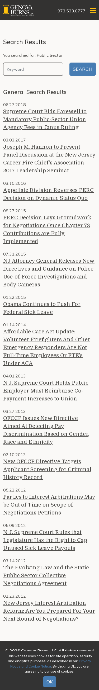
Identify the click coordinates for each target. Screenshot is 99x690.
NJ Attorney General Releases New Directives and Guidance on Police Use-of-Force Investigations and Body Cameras (49, 273)
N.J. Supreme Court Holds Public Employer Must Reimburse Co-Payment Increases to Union (45, 391)
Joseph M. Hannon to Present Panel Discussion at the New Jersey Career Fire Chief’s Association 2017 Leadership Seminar (49, 159)
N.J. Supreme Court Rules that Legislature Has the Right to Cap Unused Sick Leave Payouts (45, 540)
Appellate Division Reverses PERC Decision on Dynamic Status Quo (48, 194)
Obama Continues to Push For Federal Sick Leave (42, 308)
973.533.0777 (72, 10)
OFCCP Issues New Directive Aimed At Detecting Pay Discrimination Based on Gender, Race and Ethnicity (46, 430)
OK (49, 682)
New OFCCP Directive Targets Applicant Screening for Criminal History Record (47, 469)
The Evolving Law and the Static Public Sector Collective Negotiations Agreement (46, 576)
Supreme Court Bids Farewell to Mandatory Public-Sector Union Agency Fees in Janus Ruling (45, 119)
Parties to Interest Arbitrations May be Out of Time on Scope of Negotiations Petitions (49, 505)
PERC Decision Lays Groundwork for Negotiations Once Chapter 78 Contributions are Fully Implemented (47, 229)
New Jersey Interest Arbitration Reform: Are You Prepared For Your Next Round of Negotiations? (49, 611)
